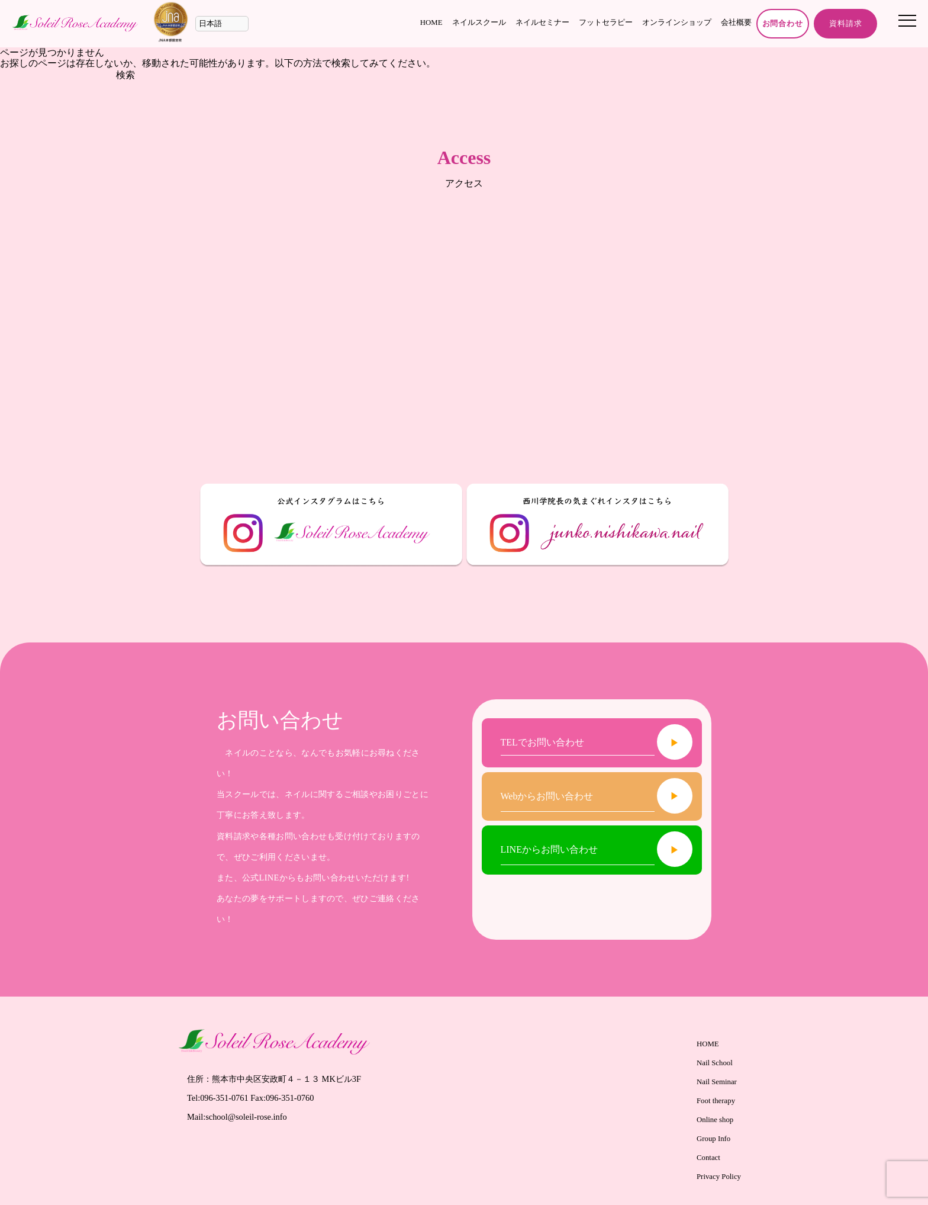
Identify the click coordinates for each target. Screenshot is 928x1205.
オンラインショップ (676, 22)
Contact (708, 1157)
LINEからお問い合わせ (549, 849)
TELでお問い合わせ (542, 742)
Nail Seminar (717, 1082)
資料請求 (845, 24)
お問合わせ (783, 24)
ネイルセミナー (542, 22)
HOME (431, 22)
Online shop (715, 1120)
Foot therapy (716, 1101)
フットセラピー (606, 22)
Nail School (715, 1063)
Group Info (713, 1139)
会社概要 (736, 22)
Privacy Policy (719, 1176)
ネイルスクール (479, 22)
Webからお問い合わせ (547, 796)
